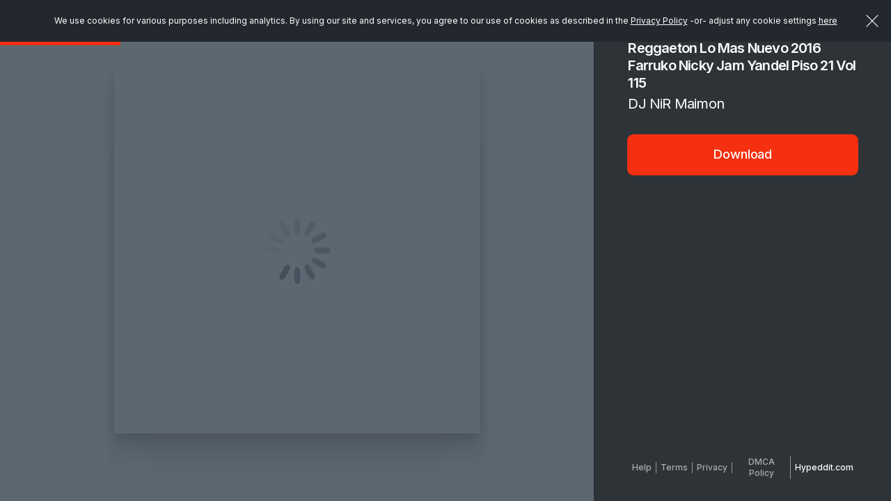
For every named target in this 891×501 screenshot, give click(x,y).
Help (642, 467)
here (828, 20)
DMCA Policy (761, 467)
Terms (674, 467)
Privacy (712, 467)
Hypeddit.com (824, 467)
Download (742, 154)
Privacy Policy (659, 20)
